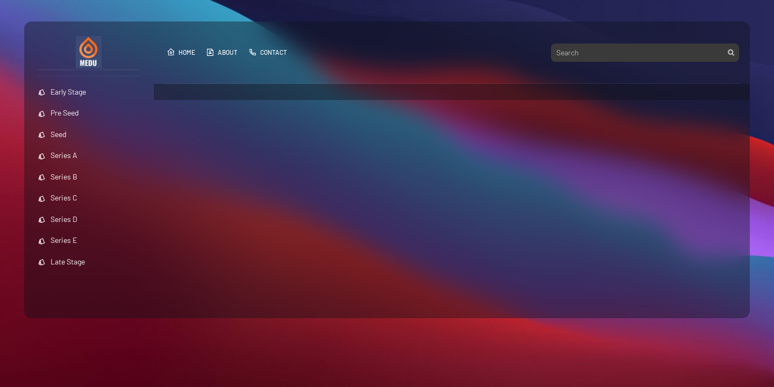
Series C (57, 197)
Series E (57, 240)
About (222, 52)
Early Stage (62, 91)
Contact (267, 52)
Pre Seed (58, 112)
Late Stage (61, 261)
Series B (57, 176)
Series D (57, 219)
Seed (52, 134)
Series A (57, 155)
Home (181, 52)
